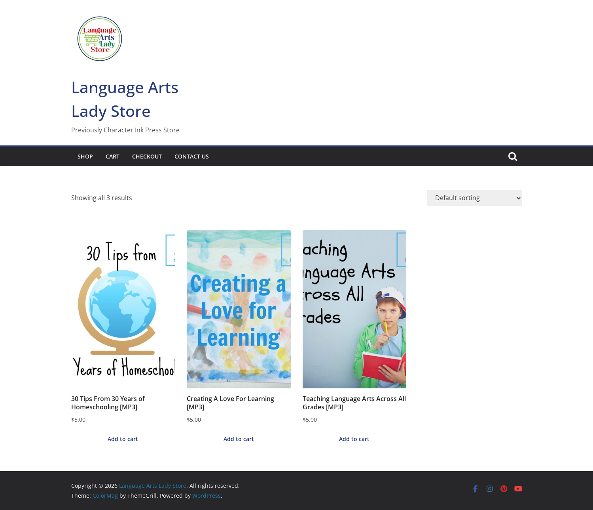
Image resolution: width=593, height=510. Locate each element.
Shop (85, 156)
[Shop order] (474, 198)
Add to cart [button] (123, 439)
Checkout (147, 156)
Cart (112, 156)
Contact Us (191, 156)
